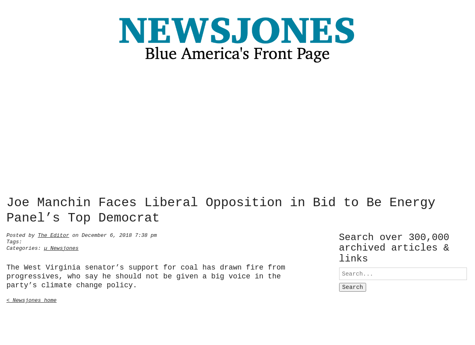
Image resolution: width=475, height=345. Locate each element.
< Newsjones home (31, 299)
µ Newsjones (61, 247)
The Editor (53, 234)
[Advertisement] (237, 131)
